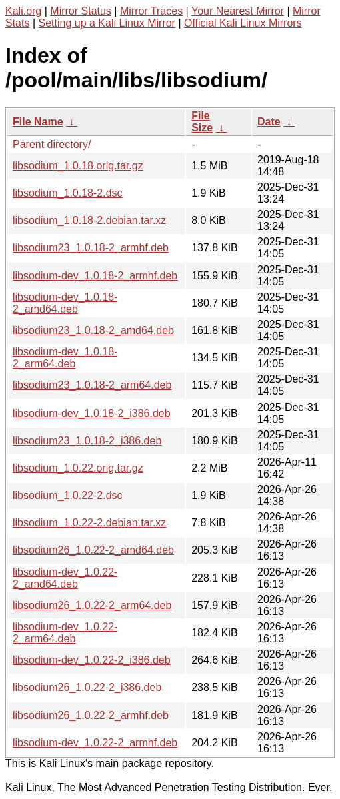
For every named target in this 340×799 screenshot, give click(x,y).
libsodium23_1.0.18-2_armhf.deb (91, 247)
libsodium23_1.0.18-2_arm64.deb (92, 385)
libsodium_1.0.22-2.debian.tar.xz (89, 522)
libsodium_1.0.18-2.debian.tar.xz (89, 220)
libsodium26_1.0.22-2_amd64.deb (93, 550)
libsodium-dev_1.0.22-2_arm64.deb (65, 632)
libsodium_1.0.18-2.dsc (68, 193)
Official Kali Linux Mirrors (243, 23)
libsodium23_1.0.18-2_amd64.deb (93, 330)
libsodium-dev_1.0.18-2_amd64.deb (65, 303)
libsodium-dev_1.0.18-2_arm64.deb (65, 357)
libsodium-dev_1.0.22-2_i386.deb (92, 660)
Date (269, 121)
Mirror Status (80, 11)
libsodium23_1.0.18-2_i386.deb (87, 440)
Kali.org (23, 11)
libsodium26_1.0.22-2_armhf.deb (91, 715)
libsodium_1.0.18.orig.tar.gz (78, 165)
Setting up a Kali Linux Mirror (107, 23)
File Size (202, 121)
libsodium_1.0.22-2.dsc (68, 495)
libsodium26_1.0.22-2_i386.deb (87, 687)
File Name (38, 121)
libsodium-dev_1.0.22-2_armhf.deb (95, 742)
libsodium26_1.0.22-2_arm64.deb (92, 605)
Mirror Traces (151, 11)
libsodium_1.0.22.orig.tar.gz (78, 468)
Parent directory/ (52, 144)
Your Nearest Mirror (237, 11)
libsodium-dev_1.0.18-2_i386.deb (92, 413)
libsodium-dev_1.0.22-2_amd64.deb (65, 578)
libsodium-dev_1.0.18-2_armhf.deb (95, 275)
